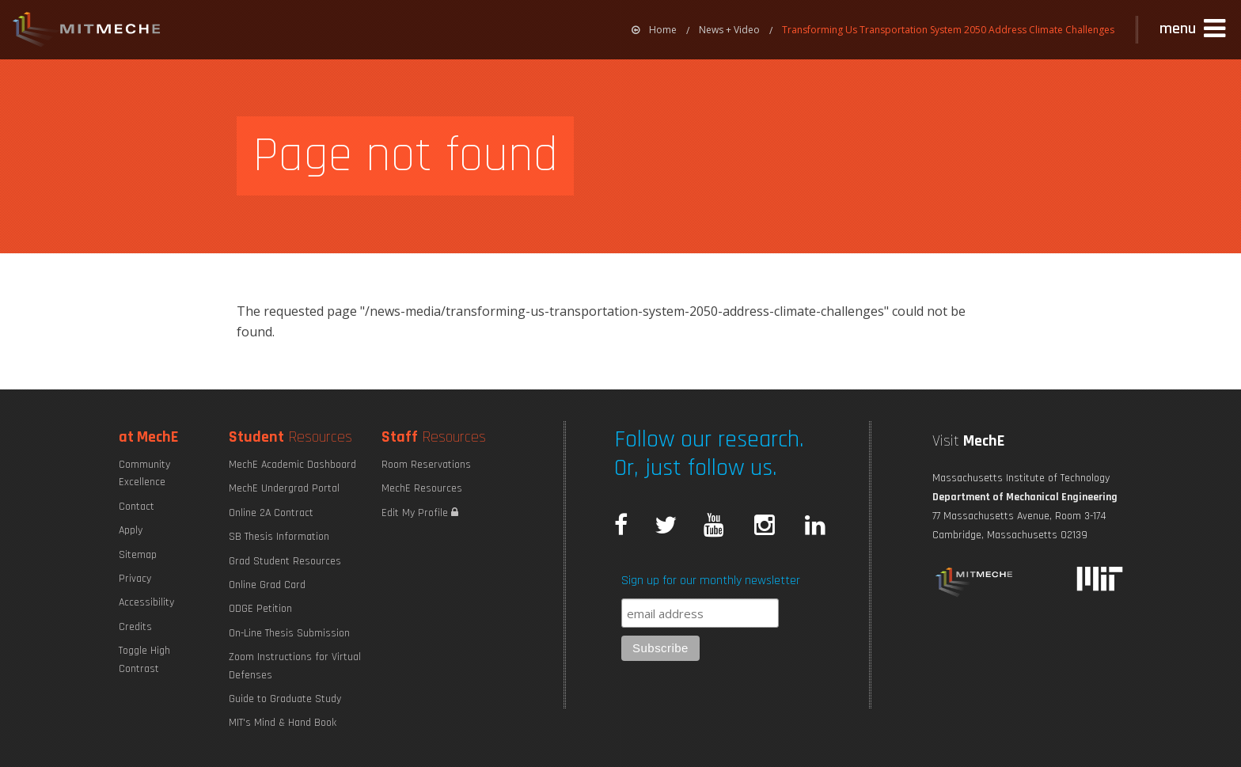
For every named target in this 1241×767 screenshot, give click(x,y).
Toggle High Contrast (144, 659)
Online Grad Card (267, 585)
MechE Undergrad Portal (284, 488)
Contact (136, 506)
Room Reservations (426, 465)
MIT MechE (87, 31)
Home (654, 29)
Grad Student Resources (285, 561)
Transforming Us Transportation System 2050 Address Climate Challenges (948, 29)
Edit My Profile (419, 513)
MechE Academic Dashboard (292, 465)
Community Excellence (144, 473)
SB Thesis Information (279, 537)
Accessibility (146, 602)
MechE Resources (421, 488)
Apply (130, 530)
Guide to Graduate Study (285, 699)
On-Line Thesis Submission (289, 633)
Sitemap (138, 555)
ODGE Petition (260, 609)
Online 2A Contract (271, 513)
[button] (1194, 29)
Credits (135, 627)
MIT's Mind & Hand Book (282, 723)
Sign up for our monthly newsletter (710, 580)
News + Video (729, 29)
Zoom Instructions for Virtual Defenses (295, 666)
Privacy (135, 578)
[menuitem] (654, 29)
